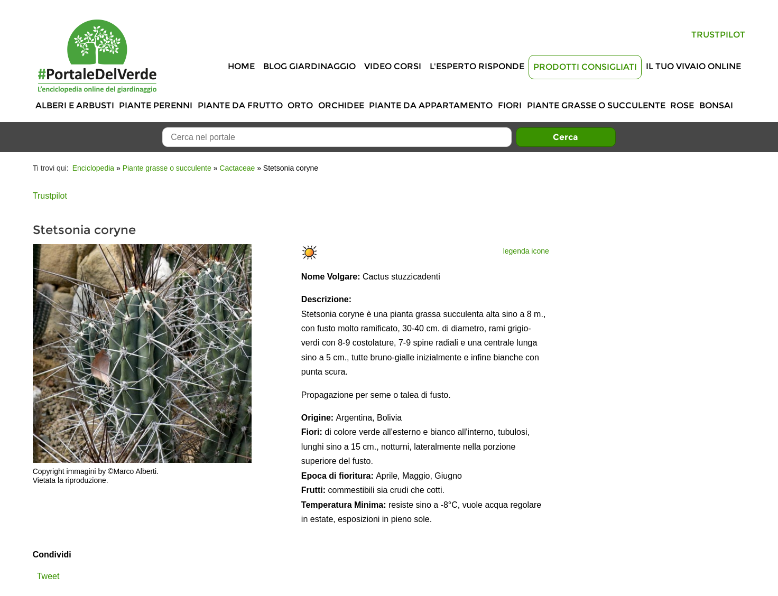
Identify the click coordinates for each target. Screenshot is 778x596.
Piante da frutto (240, 105)
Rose (682, 105)
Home (241, 66)
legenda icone (526, 251)
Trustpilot (718, 35)
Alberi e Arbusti (74, 105)
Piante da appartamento (431, 105)
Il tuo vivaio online (693, 66)
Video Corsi (392, 66)
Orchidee (341, 105)
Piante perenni (155, 105)
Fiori (510, 105)
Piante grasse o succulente (596, 105)
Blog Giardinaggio (309, 66)
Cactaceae (237, 168)
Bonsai (716, 105)
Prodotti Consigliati (585, 67)
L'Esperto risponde (477, 66)
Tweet (48, 576)
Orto (300, 105)
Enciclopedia (93, 168)
